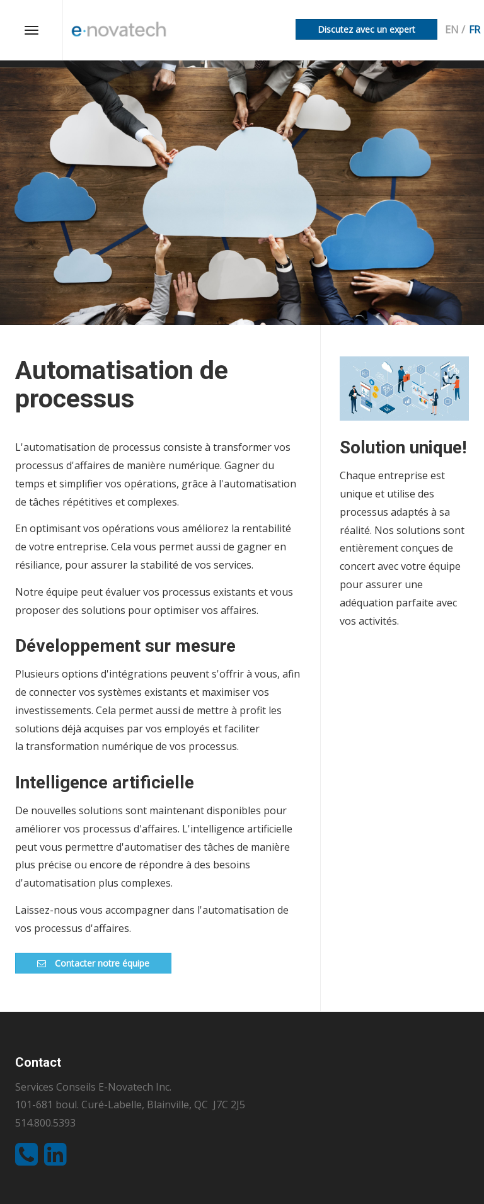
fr (474, 30)
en (452, 30)
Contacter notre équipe (93, 963)
